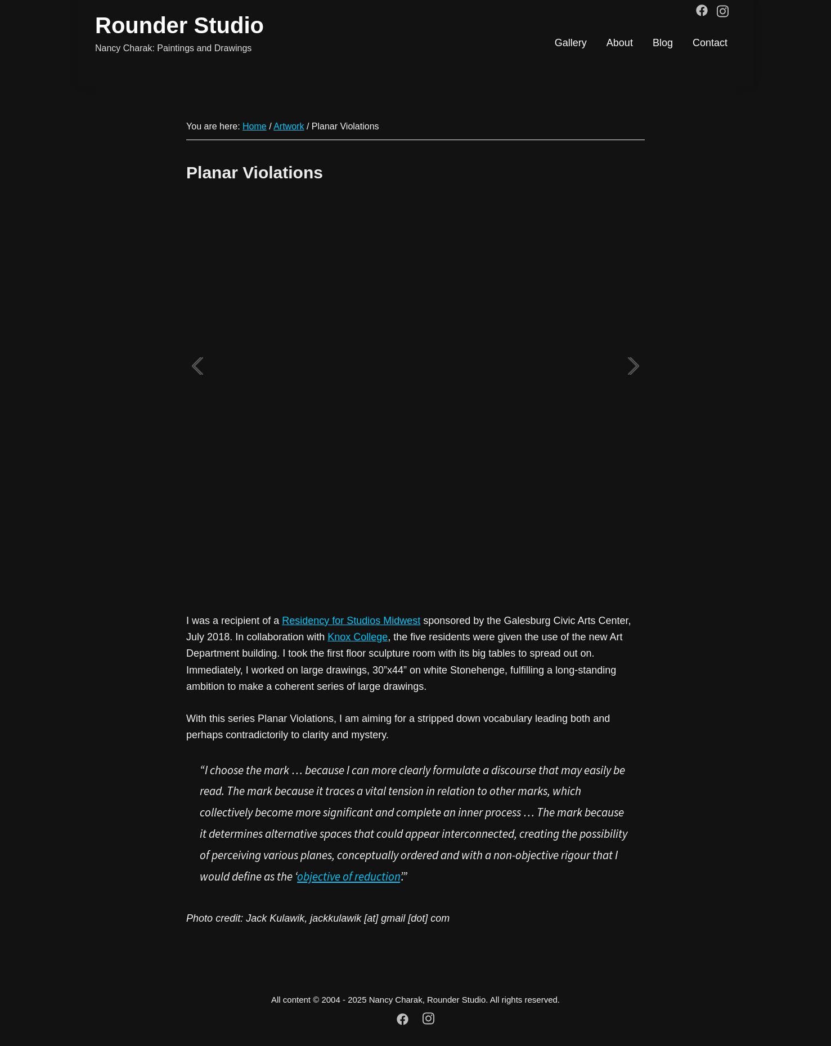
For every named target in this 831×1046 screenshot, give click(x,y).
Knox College (357, 637)
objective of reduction (348, 876)
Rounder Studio (179, 25)
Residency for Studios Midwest (351, 620)
